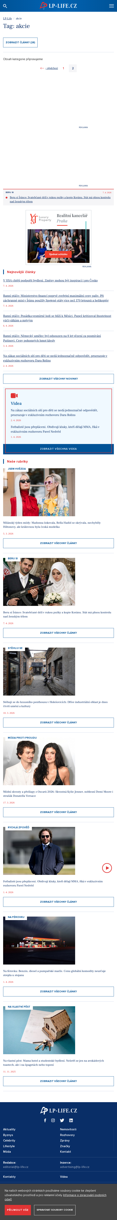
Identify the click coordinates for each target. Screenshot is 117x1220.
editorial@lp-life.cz (15, 1167)
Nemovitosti (68, 1129)
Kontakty (9, 1176)
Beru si (10, 192)
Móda (7, 1151)
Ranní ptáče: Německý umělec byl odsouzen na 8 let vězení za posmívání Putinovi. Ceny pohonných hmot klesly (52, 338)
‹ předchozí (52, 68)
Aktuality (9, 1129)
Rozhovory (67, 1135)
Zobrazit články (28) (20, 42)
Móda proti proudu (22, 737)
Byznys (8, 1135)
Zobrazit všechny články (58, 543)
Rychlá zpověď (18, 827)
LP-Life (7, 18)
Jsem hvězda (17, 468)
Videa (64, 1176)
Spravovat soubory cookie (55, 1209)
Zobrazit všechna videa (58, 448)
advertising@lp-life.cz (74, 1167)
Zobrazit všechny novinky (58, 378)
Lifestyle (9, 1146)
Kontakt (65, 1151)
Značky (65, 1146)
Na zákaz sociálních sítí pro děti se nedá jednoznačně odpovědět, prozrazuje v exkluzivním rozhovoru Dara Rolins (55, 358)
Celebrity (9, 1140)
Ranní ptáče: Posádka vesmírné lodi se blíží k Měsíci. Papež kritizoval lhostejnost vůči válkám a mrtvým (57, 318)
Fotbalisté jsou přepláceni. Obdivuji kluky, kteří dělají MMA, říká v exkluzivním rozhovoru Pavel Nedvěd (55, 429)
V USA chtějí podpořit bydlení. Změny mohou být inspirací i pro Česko (50, 280)
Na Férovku (16, 917)
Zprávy (65, 1140)
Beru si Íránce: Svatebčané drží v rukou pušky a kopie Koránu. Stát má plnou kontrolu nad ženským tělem (60, 199)
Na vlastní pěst (19, 1006)
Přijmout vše (18, 1210)
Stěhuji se (15, 648)
